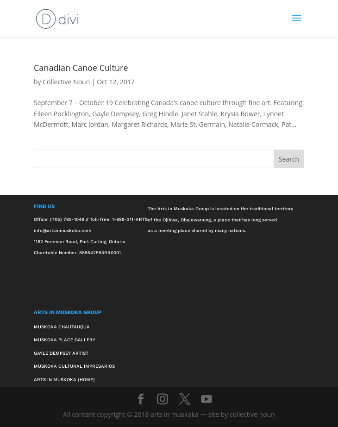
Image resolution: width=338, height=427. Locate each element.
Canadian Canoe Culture (81, 67)
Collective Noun (66, 81)
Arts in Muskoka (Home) (64, 379)
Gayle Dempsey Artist (61, 353)
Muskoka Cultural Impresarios (74, 366)
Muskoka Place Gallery (64, 339)
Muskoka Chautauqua (62, 326)
